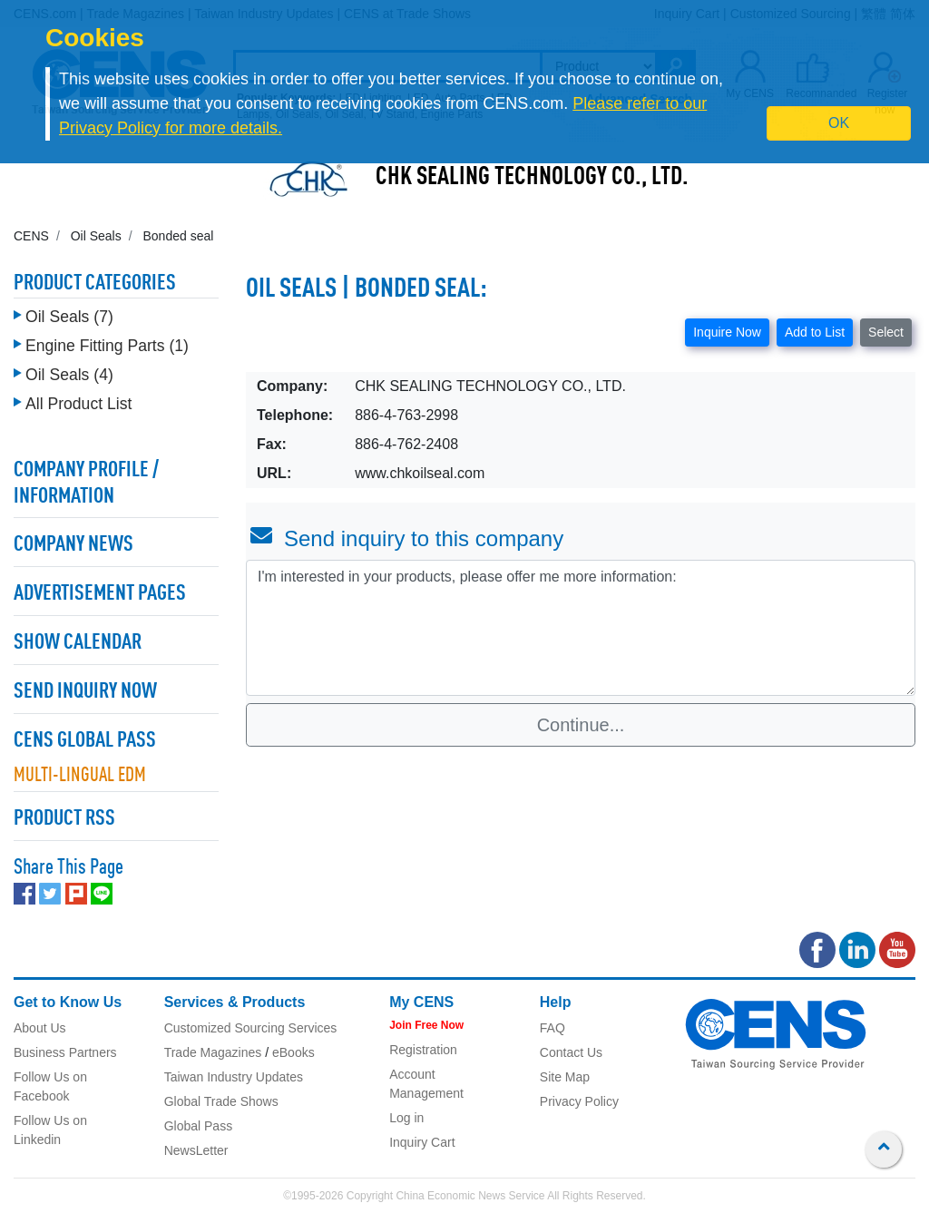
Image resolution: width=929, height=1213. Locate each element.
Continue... (581, 725)
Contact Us (571, 1052)
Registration (423, 1049)
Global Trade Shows (221, 1101)
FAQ (552, 1028)
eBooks (293, 1052)
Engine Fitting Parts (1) (107, 346)
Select (886, 332)
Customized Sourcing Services (250, 1028)
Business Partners (65, 1052)
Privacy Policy (579, 1101)
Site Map (565, 1077)
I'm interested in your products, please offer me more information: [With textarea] (580, 628)
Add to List (815, 332)
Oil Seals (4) (69, 375)
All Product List (78, 404)
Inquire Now (727, 332)
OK (838, 123)
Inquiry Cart (422, 1142)
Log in (406, 1117)
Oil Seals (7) (69, 317)
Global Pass (198, 1126)
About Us (40, 1028)
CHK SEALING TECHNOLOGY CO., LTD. (532, 178)
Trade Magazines (213, 1052)
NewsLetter (196, 1150)
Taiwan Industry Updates (233, 1077)
